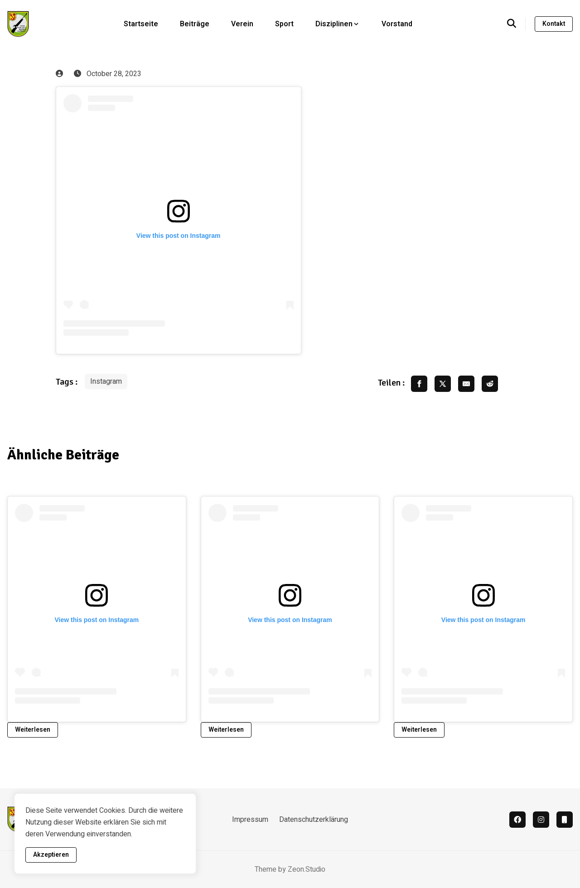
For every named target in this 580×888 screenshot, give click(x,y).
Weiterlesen (32, 729)
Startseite (141, 24)
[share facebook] (419, 384)
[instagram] (541, 819)
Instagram (106, 381)
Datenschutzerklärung (313, 819)
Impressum (250, 819)
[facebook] (517, 819)
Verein (242, 24)
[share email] (466, 384)
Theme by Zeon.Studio (290, 869)
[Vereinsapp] (564, 819)
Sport (284, 24)
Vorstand (397, 24)
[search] (516, 24)
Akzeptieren (51, 854)
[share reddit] (490, 384)
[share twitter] (443, 384)
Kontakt (553, 24)
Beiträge (194, 24)
